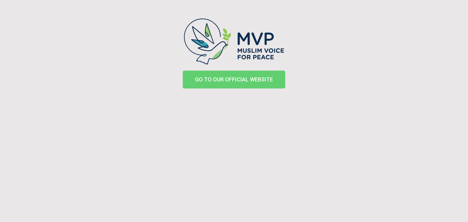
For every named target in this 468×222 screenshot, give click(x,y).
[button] (234, 79)
